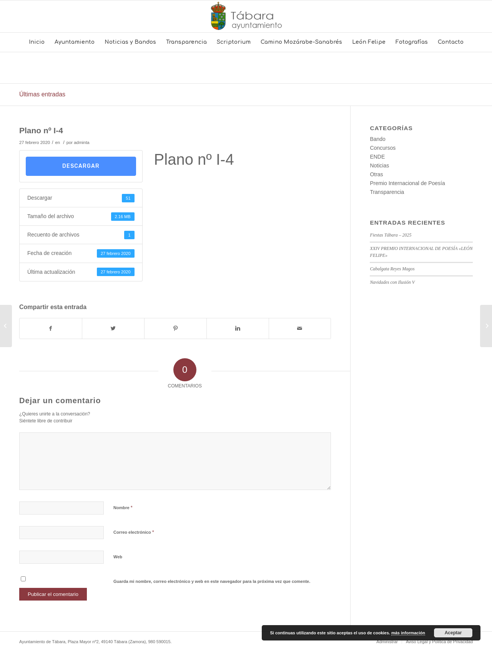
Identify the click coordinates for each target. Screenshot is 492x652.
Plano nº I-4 (41, 130)
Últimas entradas (42, 94)
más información (408, 632)
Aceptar (453, 632)
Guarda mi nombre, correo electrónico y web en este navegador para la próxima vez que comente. (211, 581)
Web (117, 556)
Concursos (383, 148)
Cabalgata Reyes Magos (392, 268)
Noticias (379, 165)
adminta (81, 142)
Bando (377, 139)
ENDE (377, 157)
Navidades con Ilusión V (392, 282)
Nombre (123, 507)
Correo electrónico (133, 532)
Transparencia (387, 192)
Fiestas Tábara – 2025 (390, 235)
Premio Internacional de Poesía (407, 183)
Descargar (81, 166)
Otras (376, 174)
